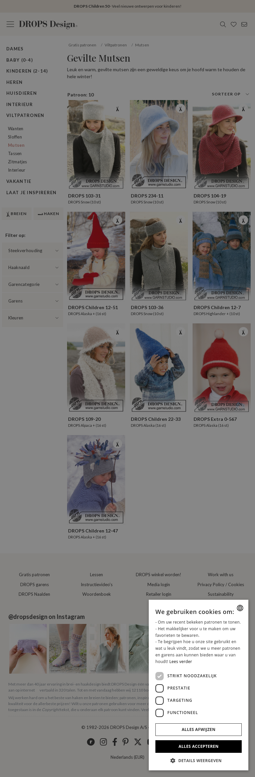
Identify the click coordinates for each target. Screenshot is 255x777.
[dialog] (198, 685)
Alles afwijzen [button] (198, 729)
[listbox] (240, 608)
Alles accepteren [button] (199, 746)
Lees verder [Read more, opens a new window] (180, 661)
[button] (198, 760)
